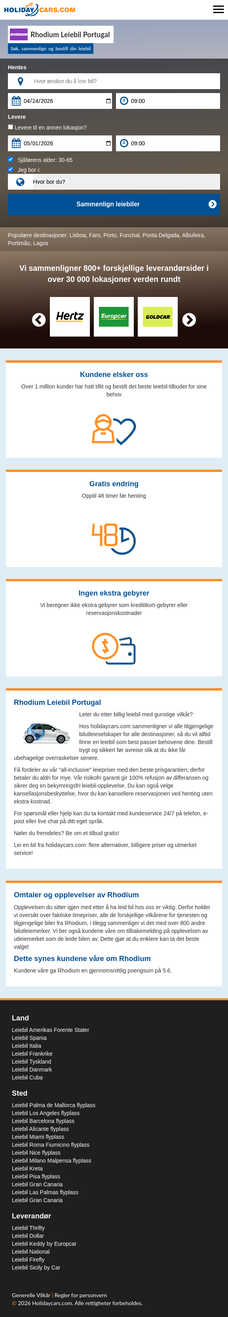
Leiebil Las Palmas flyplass (45, 1192)
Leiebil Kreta (27, 1168)
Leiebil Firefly (28, 1259)
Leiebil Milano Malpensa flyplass (51, 1160)
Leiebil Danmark (32, 1069)
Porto (109, 235)
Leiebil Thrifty (28, 1228)
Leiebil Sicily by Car (36, 1267)
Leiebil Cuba (27, 1077)
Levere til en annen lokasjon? (47, 127)
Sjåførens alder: (40, 160)
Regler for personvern (81, 1295)
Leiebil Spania (29, 1038)
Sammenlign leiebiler (146, 204)
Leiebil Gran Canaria (37, 1184)
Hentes (17, 67)
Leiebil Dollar (28, 1236)
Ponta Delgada (160, 235)
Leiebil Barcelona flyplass (43, 1121)
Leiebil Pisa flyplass (36, 1176)
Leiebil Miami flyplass (38, 1137)
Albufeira (193, 235)
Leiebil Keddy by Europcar (44, 1244)
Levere (17, 117)
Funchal (130, 235)
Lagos (40, 243)
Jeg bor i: (24, 170)
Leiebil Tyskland (31, 1061)
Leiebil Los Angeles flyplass (46, 1113)
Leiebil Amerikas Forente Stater (50, 1030)
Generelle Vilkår (32, 1295)
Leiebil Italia (26, 1046)
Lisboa (78, 235)
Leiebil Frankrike (32, 1054)
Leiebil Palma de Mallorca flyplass (53, 1105)
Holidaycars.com (52, 1303)
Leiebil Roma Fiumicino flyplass (50, 1145)
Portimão (19, 243)
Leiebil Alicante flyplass (40, 1129)
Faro (95, 235)
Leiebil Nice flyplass (36, 1153)
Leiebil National (31, 1251)
